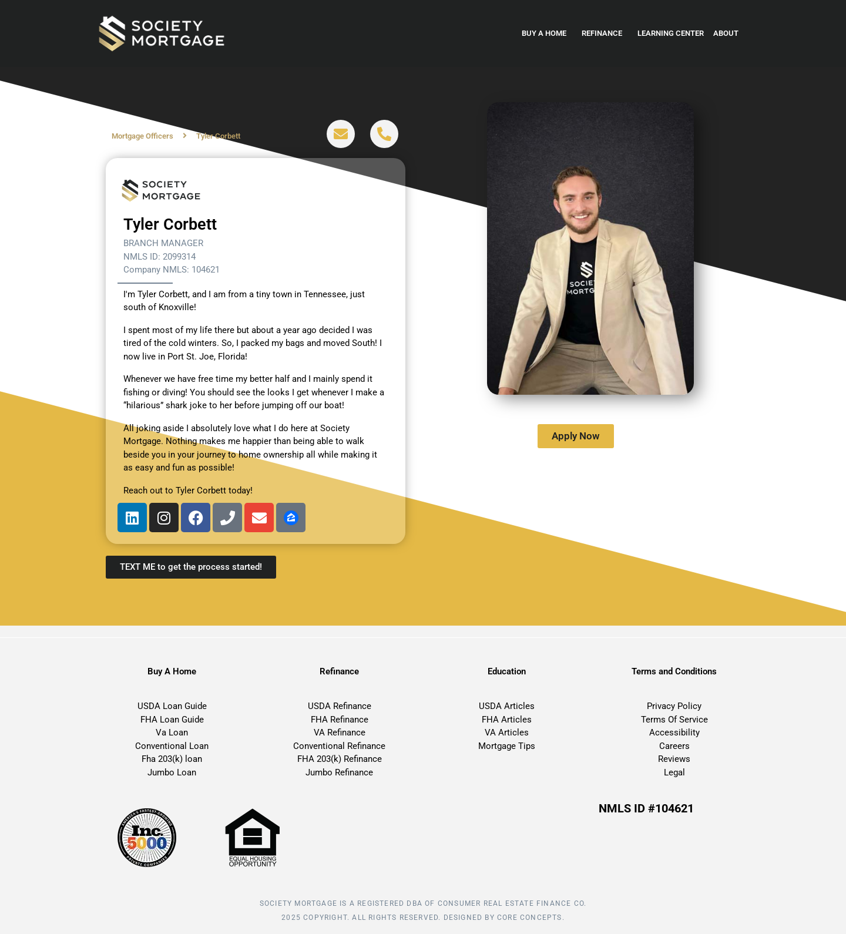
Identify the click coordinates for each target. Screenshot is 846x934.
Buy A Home (171, 671)
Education (507, 671)
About (728, 33)
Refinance (605, 33)
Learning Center (670, 33)
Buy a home (547, 33)
